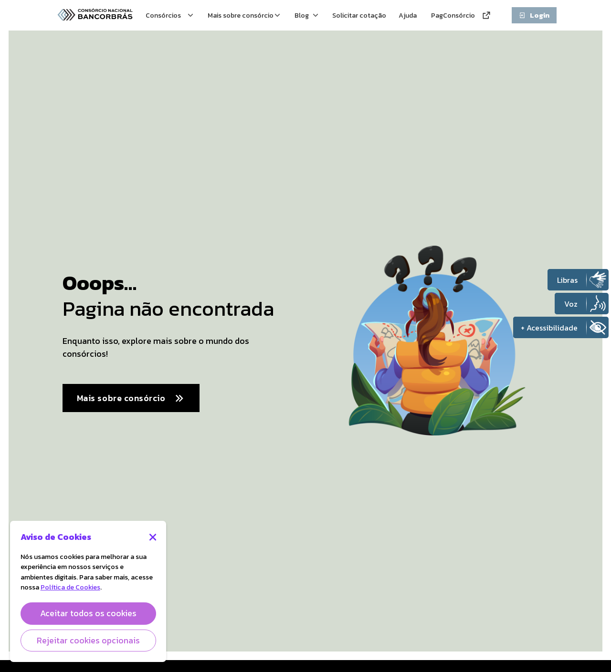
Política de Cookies (70, 587)
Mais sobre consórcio (131, 398)
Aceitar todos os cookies (88, 613)
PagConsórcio (461, 15)
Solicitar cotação (347, 15)
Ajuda (409, 15)
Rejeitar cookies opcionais (88, 640)
